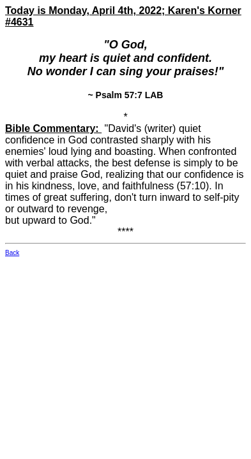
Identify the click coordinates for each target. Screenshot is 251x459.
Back (12, 252)
